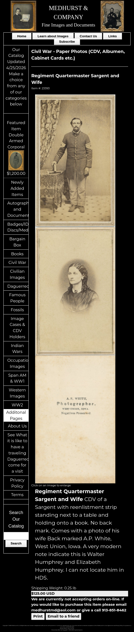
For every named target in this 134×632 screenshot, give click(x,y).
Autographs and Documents (18, 209)
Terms (17, 494)
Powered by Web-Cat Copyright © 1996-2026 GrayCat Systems (67, 630)
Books (17, 253)
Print (38, 616)
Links (112, 36)
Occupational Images (18, 363)
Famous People (17, 297)
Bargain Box (17, 241)
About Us (17, 426)
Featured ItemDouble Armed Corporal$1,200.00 (16, 148)
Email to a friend (63, 616)
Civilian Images (17, 274)
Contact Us (88, 36)
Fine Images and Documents (68, 24)
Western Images (17, 393)
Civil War (17, 262)
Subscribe (67, 41)
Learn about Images (53, 36)
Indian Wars (17, 348)
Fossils (17, 309)
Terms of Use (71, 628)
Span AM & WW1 (17, 378)
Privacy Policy (17, 483)
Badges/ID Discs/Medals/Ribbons (18, 227)
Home (21, 36)
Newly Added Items (17, 188)
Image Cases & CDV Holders (17, 327)
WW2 (17, 404)
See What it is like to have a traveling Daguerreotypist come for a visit (18, 453)
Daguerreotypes (18, 286)
